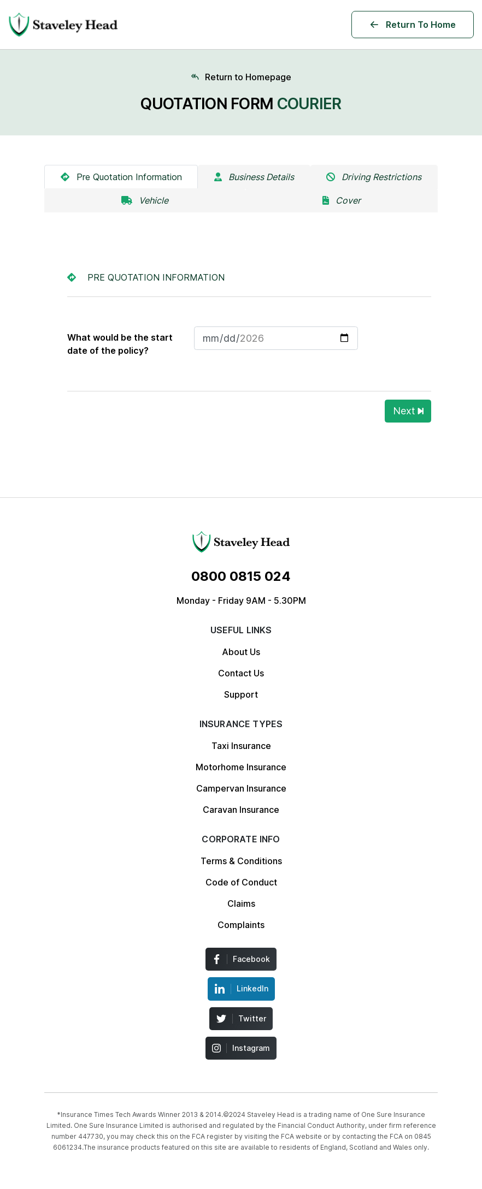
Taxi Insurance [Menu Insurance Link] (241, 745)
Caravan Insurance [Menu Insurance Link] (241, 809)
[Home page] (241, 77)
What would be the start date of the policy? (120, 344)
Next (408, 411)
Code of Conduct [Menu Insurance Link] (241, 882)
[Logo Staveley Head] (63, 25)
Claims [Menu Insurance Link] (241, 903)
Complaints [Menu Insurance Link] (241, 924)
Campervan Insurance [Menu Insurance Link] (241, 788)
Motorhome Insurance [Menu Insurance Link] (241, 767)
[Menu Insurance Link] (241, 542)
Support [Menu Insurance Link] (241, 694)
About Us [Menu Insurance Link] (241, 651)
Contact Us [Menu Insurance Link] (241, 673)
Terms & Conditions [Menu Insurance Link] (241, 860)
